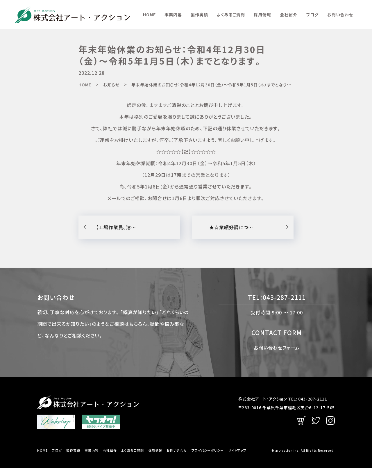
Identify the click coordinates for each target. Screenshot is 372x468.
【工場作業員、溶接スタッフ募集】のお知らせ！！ (138, 227)
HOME (149, 14)
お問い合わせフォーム (277, 347)
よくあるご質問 (231, 14)
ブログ (312, 14)
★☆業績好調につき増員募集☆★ (245, 227)
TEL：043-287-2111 (277, 297)
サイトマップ (237, 450)
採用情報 (262, 14)
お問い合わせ (340, 14)
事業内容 (173, 14)
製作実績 (199, 14)
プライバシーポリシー (208, 450)
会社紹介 (288, 14)
